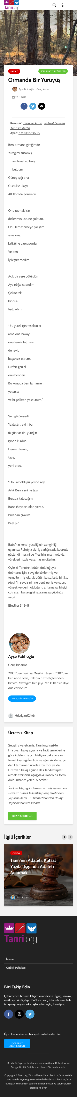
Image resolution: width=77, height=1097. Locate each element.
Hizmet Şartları (48, 1067)
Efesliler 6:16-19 (29, 133)
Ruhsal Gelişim (54, 123)
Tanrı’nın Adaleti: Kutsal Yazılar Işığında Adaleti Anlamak (33, 866)
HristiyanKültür (21, 715)
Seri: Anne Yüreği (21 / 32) (53, 71)
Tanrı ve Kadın (20, 128)
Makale (14, 71)
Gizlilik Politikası (16, 967)
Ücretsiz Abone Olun (17, 1044)
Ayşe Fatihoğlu (23, 89)
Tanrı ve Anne (32, 123)
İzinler (10, 959)
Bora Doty (19, 897)
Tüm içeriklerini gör (22, 698)
